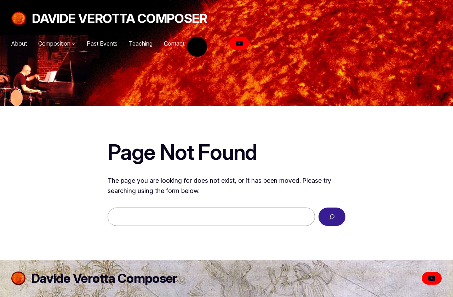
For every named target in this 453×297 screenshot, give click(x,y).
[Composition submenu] (73, 44)
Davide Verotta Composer (119, 18)
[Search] (332, 217)
